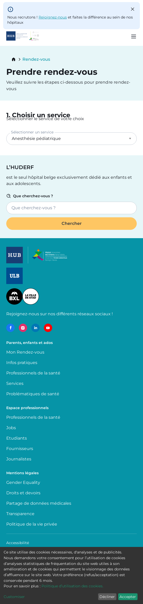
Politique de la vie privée (31, 524)
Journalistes (18, 459)
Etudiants (16, 438)
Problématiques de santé (32, 393)
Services (14, 383)
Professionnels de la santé (33, 373)
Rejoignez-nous (53, 17)
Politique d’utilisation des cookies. (72, 586)
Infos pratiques (21, 362)
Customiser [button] (14, 596)
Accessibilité (17, 542)
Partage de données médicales (38, 503)
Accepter (128, 596)
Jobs (11, 427)
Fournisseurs (19, 448)
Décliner (107, 596)
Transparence (20, 513)
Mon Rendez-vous (25, 352)
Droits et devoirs (23, 492)
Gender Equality (23, 482)
